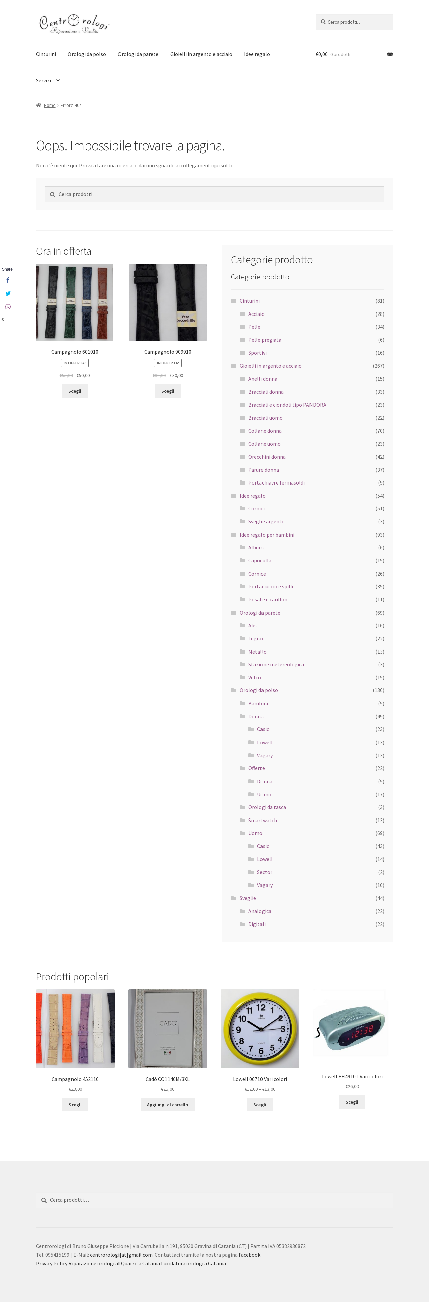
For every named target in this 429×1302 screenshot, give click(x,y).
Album (256, 547)
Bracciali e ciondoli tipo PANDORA (287, 404)
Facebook (249, 1254)
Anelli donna (262, 378)
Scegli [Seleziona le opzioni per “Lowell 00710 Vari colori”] (259, 1105)
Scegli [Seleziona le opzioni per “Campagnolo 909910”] (167, 391)
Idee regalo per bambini (267, 534)
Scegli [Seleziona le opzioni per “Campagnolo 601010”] (74, 391)
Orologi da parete (138, 54)
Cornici (256, 508)
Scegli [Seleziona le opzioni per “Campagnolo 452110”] (75, 1105)
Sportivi (257, 352)
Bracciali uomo (265, 417)
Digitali (257, 924)
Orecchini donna (267, 456)
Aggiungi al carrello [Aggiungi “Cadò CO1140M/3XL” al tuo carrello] (167, 1105)
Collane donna (265, 430)
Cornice (257, 573)
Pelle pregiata (264, 339)
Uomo (264, 794)
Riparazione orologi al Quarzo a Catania (114, 1263)
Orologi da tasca (267, 807)
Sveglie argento (266, 521)
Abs (252, 625)
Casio (263, 729)
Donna (256, 716)
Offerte (256, 768)
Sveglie (248, 898)
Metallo (257, 651)
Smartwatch (262, 820)
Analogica (259, 911)
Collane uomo (264, 443)
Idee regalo (257, 54)
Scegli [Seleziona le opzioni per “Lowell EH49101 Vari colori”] (352, 1102)
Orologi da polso (87, 54)
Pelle (254, 326)
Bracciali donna (266, 391)
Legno (255, 638)
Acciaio (256, 313)
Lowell (265, 742)
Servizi (43, 80)
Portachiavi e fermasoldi (276, 482)
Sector (264, 872)
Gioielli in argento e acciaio (201, 54)
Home (50, 105)
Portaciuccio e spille (271, 586)
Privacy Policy (51, 1263)
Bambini (258, 703)
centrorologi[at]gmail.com (121, 1254)
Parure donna (263, 469)
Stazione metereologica (276, 664)
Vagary (265, 755)
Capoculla (259, 560)
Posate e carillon (267, 599)
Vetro (254, 677)
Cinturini (46, 54)
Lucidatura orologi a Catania (193, 1263)
